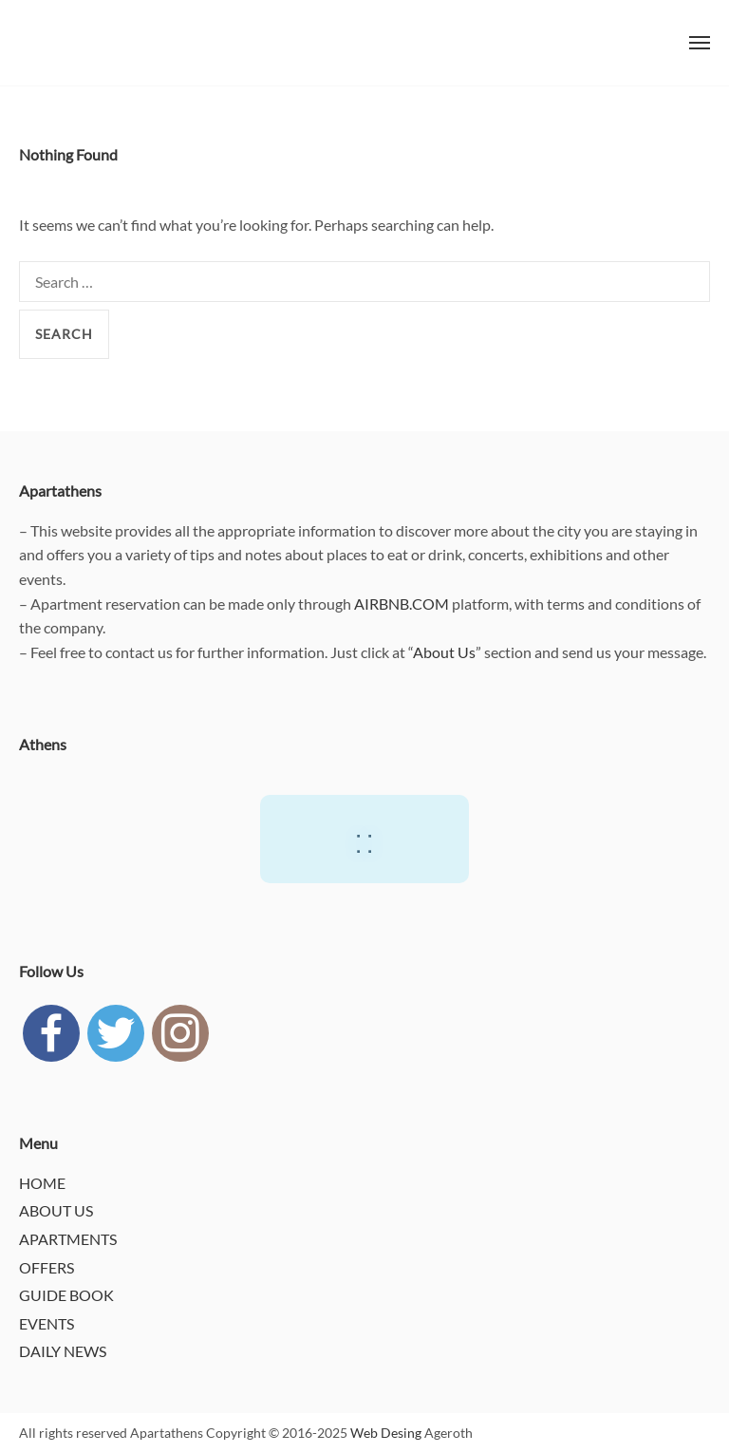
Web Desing (385, 1433)
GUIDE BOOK (66, 1295)
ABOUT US (56, 1210)
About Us (444, 652)
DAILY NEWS (62, 1351)
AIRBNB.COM (401, 603)
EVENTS (46, 1323)
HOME (42, 1183)
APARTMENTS (68, 1239)
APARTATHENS (57, 42)
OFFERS (46, 1267)
